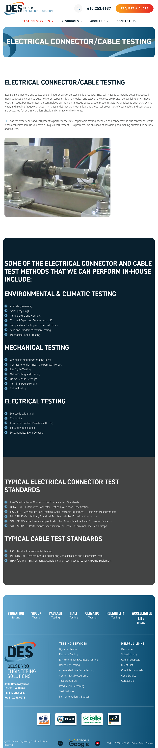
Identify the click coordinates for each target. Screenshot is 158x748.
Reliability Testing (69, 665)
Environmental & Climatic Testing (78, 659)
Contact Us (126, 21)
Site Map (150, 743)
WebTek (127, 743)
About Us (97, 21)
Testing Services (36, 21)
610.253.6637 (99, 8)
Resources (70, 21)
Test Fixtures (66, 691)
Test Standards (68, 680)
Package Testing (68, 654)
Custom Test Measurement (74, 675)
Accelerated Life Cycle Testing (76, 670)
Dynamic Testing (68, 649)
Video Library (129, 654)
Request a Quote (134, 8)
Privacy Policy (138, 743)
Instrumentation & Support (74, 696)
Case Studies (128, 675)
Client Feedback (130, 659)
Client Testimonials (132, 670)
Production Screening (71, 686)
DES (6, 121)
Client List (127, 665)
